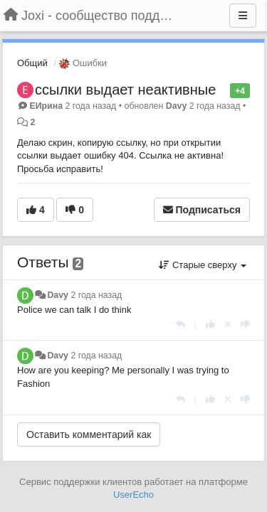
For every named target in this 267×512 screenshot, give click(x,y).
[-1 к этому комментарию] (245, 324)
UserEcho (133, 494)
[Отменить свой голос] (227, 324)
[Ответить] (180, 324)
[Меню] (242, 16)
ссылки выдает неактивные (125, 89)
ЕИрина (46, 106)
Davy (176, 106)
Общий (32, 63)
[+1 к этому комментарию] (210, 324)
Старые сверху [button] (202, 265)
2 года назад (96, 295)
